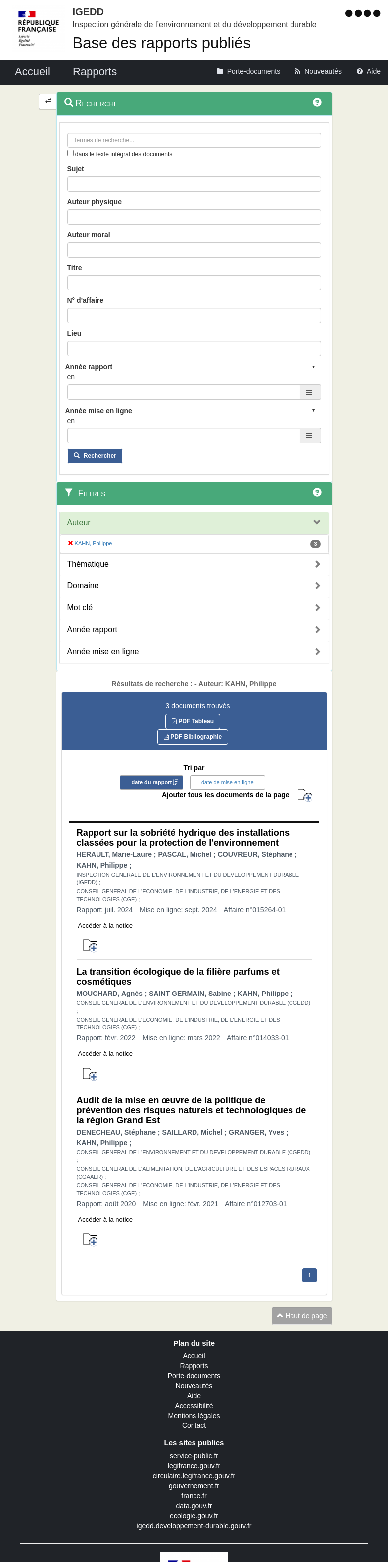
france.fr (193, 1496)
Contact (194, 1425)
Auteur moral (88, 235)
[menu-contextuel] (70, 153)
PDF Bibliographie (193, 736)
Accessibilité (194, 1406)
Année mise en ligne (103, 651)
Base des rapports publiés (162, 43)
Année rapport (92, 629)
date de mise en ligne (227, 782)
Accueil (194, 1356)
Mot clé (80, 607)
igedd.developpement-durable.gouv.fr (194, 1526)
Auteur (79, 522)
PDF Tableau (193, 721)
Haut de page (302, 1316)
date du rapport (151, 782)
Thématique (88, 564)
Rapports (194, 1366)
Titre (74, 268)
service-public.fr (194, 1456)
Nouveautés (194, 1386)
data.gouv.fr (194, 1506)
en (71, 377)
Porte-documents (194, 1376)
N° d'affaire (85, 300)
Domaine (83, 585)
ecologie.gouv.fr (194, 1516)
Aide (194, 1396)
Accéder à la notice (105, 925)
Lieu (74, 333)
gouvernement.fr (194, 1486)
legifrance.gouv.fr (194, 1466)
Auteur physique (94, 202)
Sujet (75, 169)
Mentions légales (194, 1416)
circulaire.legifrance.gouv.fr (194, 1476)
